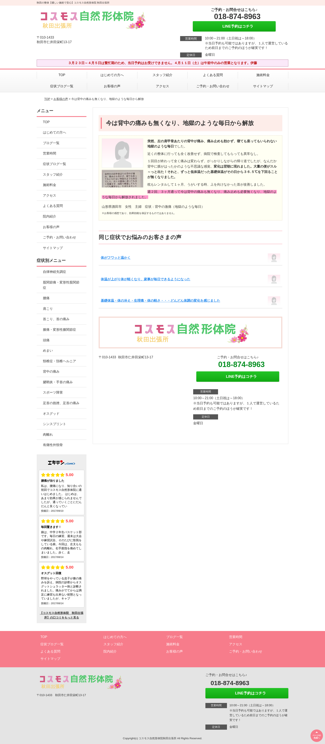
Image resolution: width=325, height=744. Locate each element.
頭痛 (46, 340)
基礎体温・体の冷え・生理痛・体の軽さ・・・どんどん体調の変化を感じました (160, 300)
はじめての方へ (112, 75)
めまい (48, 350)
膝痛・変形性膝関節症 (59, 329)
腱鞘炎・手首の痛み (58, 382)
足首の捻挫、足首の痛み (61, 403)
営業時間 (49, 153)
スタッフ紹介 (162, 75)
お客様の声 (112, 86)
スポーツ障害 (53, 392)
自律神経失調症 (54, 272)
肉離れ (48, 434)
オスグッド (51, 413)
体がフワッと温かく (116, 257)
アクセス (162, 86)
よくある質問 (213, 75)
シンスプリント (54, 424)
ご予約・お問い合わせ (212, 86)
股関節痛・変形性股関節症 (61, 285)
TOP (61, 75)
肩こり (48, 308)
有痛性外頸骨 (53, 445)
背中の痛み (51, 371)
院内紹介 (49, 216)
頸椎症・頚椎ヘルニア (59, 361)
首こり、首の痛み (56, 319)
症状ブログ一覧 (61, 86)
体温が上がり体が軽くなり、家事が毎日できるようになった (145, 279)
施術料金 (263, 75)
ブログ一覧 (51, 143)
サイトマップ (263, 86)
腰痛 (46, 298)
